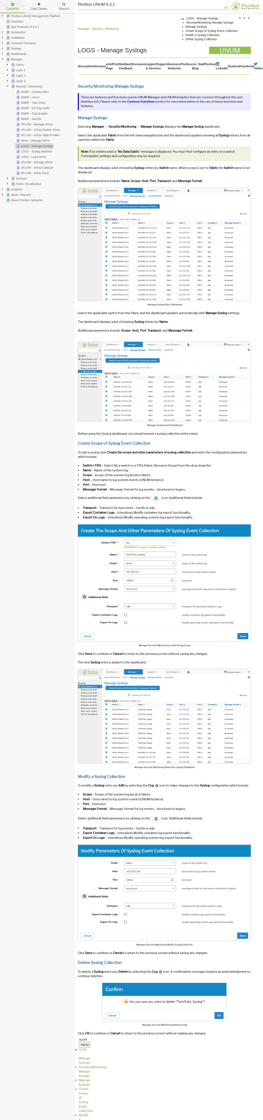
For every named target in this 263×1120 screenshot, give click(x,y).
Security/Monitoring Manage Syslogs (209, 22)
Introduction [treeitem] (15, 32)
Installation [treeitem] (15, 37)
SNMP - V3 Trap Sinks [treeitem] (32, 108)
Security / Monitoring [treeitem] (26, 86)
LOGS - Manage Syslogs (202, 18)
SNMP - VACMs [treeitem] (28, 118)
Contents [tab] (12, 6)
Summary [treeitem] (14, 21)
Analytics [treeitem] (13, 189)
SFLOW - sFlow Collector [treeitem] (34, 167)
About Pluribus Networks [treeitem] (24, 200)
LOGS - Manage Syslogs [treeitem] (34, 146)
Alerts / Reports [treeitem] (18, 194)
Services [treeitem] (18, 178)
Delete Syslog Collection (201, 39)
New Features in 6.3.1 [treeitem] (22, 26)
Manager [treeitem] (13, 59)
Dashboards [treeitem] (16, 53)
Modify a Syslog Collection (202, 35)
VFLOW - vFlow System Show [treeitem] (37, 129)
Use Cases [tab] (39, 6)
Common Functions (140, 102)
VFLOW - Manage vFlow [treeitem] (34, 124)
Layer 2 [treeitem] (18, 75)
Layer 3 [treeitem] (18, 81)
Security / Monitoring (105, 28)
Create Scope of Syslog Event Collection (211, 30)
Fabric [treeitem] (17, 64)
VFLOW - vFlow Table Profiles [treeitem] (37, 135)
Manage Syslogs (196, 26)
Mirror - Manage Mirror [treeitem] (32, 140)
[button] (240, 18)
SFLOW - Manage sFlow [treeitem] (34, 162)
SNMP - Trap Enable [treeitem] (31, 113)
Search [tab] (63, 6)
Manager (83, 28)
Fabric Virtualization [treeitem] (25, 183)
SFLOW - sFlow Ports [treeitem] (32, 173)
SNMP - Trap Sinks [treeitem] (30, 102)
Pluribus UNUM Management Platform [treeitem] (32, 16)
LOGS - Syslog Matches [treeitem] (33, 151)
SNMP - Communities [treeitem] (32, 91)
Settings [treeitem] (13, 48)
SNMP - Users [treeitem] (27, 97)
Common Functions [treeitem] (20, 43)
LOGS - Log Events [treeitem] (30, 156)
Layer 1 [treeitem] (18, 70)
